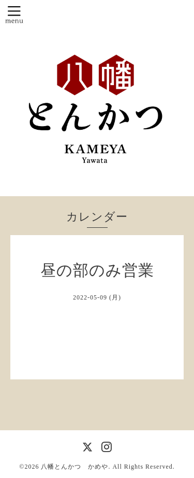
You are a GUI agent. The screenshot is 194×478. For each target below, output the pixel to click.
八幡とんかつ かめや (74, 466)
